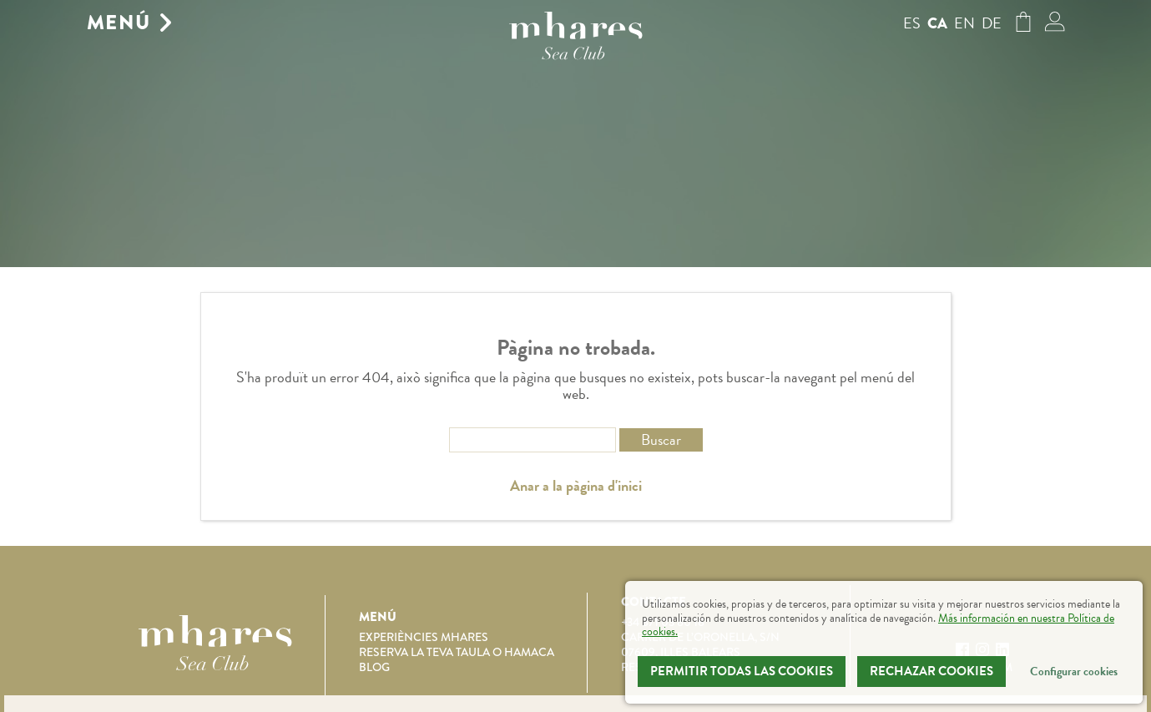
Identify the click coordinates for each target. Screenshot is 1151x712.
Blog (374, 667)
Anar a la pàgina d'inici (576, 485)
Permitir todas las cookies (741, 671)
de (992, 23)
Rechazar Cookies (931, 671)
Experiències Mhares (423, 637)
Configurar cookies (1074, 671)
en (964, 23)
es (912, 23)
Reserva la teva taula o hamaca (456, 652)
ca (937, 23)
